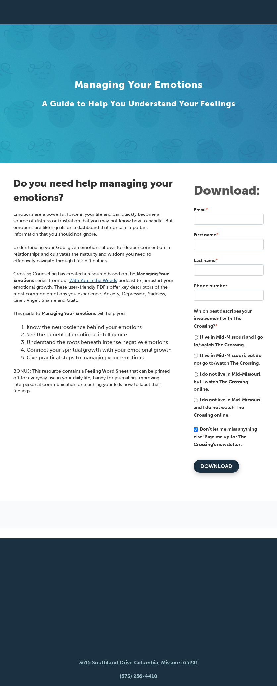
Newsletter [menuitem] (103, 654)
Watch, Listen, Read (138, 616)
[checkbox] (229, 376)
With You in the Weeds (93, 280)
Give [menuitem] (183, 654)
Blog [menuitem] (135, 654)
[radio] (229, 341)
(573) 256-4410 (138, 599)
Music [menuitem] (159, 654)
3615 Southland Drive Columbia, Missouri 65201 (138, 585)
